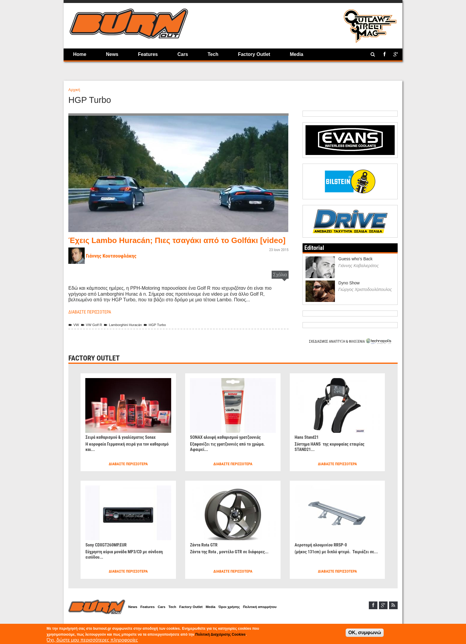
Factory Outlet (254, 54)
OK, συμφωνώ (364, 632)
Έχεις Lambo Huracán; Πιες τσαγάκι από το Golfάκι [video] (173, 244)
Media (296, 54)
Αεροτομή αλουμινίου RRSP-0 (323, 553)
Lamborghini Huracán (127, 333)
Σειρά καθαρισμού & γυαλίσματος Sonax (124, 445)
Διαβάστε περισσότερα (92, 320)
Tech (213, 54)
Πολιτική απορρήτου (277, 616)
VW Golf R (93, 333)
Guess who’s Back (356, 267)
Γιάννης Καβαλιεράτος (359, 274)
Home (79, 54)
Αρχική (74, 90)
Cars (182, 54)
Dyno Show (349, 291)
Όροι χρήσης (244, 616)
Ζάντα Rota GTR (205, 553)
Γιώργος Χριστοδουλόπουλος (365, 298)
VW (74, 333)
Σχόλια (280, 283)
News (112, 54)
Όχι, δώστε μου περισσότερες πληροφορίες (92, 640)
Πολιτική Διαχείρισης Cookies (220, 634)
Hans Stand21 (308, 445)
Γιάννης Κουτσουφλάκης (114, 264)
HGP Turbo (162, 333)
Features (148, 54)
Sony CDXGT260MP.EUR (108, 553)
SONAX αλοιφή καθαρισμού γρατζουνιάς (229, 445)
